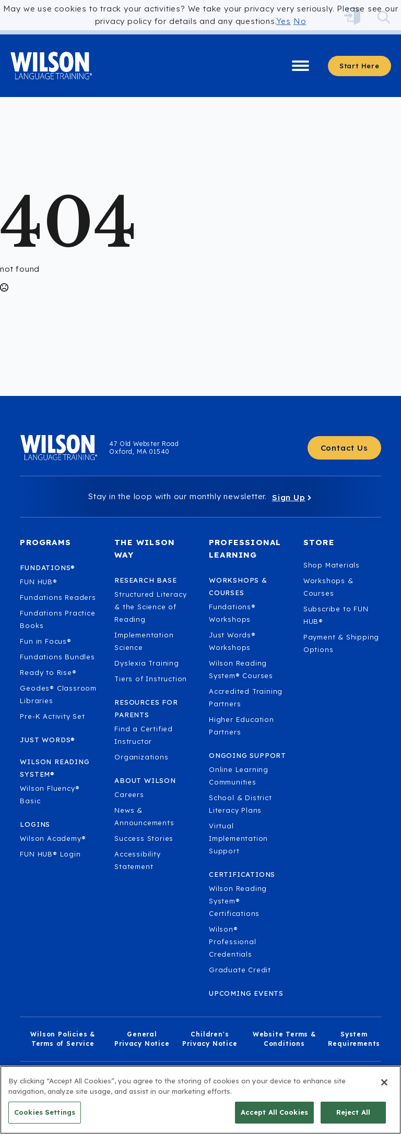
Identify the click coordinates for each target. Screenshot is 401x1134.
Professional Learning (245, 548)
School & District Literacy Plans (240, 803)
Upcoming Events (246, 993)
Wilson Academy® (53, 838)
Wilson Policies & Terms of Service (62, 1038)
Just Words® (47, 739)
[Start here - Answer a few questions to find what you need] (359, 66)
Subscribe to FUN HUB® (336, 615)
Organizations (141, 757)
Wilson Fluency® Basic (49, 794)
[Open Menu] (300, 66)
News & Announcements (144, 816)
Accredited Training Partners (245, 697)
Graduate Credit (240, 970)
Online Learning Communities (238, 775)
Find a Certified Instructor (143, 735)
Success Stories (143, 838)
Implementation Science (143, 641)
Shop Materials (331, 565)
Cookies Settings (44, 1117)
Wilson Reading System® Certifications (238, 901)
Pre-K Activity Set (52, 716)
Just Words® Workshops (232, 641)
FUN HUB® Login (50, 854)
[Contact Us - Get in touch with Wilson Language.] (344, 448)
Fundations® (47, 567)
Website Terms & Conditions (284, 1038)
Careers (129, 794)
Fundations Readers (58, 597)
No (299, 21)
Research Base (145, 580)
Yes (283, 21)
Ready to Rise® (48, 672)
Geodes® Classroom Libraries (58, 694)
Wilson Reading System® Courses (241, 669)
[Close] (384, 1087)
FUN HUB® (38, 581)
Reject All (353, 1117)
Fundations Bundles (57, 657)
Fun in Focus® (45, 641)
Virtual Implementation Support (238, 838)
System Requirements (354, 1038)
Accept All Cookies (274, 1117)
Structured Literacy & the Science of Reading (150, 606)
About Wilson (145, 780)
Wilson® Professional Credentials (232, 941)
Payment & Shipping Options (341, 643)
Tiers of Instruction (150, 678)
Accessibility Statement (137, 860)
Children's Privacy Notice (209, 1038)
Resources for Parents (146, 708)
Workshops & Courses (328, 586)
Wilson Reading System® (54, 767)
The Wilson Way (144, 548)
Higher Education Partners (241, 725)
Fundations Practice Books (57, 619)
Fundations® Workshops (232, 612)
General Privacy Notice (141, 1038)
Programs (45, 542)
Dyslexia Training (146, 663)
